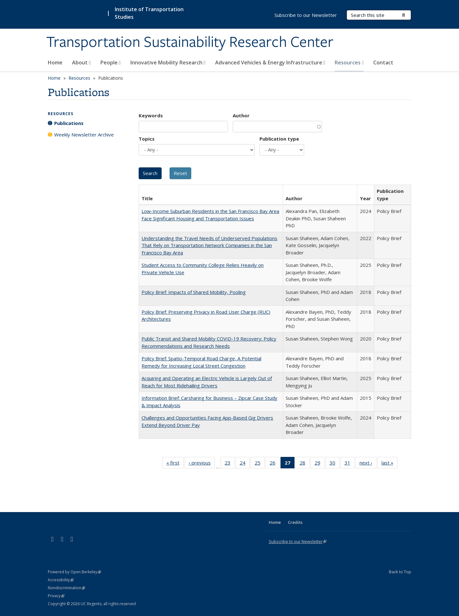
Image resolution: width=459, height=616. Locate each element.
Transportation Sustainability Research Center (189, 42)
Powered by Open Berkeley (74, 572)
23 (230, 464)
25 (260, 464)
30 (334, 464)
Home (55, 62)
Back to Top (400, 572)
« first (175, 464)
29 (319, 464)
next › (368, 464)
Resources (349, 62)
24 (245, 464)
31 (349, 464)
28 (305, 464)
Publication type (279, 139)
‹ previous (202, 464)
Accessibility (61, 580)
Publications (69, 123)
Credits (295, 522)
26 (275, 464)
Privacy (56, 595)
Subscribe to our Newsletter (305, 15)
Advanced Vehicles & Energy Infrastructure (270, 62)
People (110, 62)
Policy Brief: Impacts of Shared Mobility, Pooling (194, 292)
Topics (147, 139)
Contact (383, 62)
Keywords (151, 115)
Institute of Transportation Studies (149, 13)
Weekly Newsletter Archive (84, 134)
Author (241, 115)
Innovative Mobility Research (168, 62)
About (81, 62)
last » (389, 464)
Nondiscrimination (66, 587)
